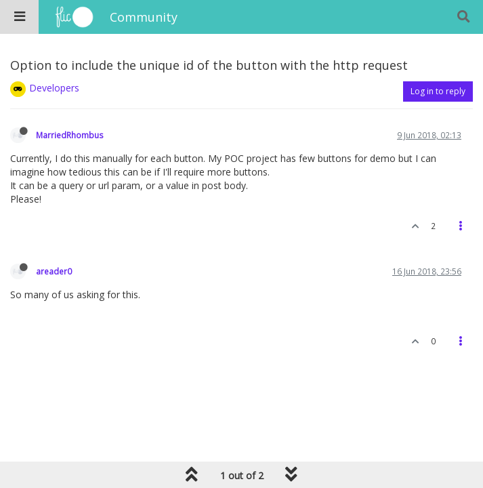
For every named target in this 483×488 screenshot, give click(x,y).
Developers (54, 87)
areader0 (54, 271)
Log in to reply (438, 91)
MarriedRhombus (70, 134)
